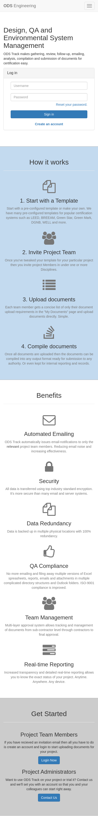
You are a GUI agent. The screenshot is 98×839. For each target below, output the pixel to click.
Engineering (19, 5)
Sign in (49, 114)
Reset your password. (71, 104)
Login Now (49, 760)
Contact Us (49, 798)
